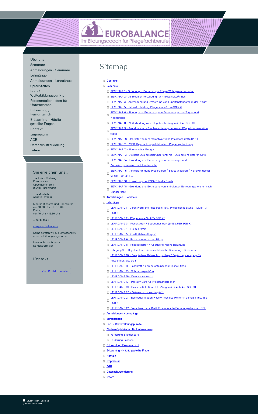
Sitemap (45, 400)
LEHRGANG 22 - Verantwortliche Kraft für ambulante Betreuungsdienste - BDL (158, 308)
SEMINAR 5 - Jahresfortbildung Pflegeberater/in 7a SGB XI (146, 107)
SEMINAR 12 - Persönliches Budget (132, 149)
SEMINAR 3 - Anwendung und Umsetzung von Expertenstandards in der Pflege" (158, 101)
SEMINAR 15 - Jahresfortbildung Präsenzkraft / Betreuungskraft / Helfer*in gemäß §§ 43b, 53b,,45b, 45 (160, 173)
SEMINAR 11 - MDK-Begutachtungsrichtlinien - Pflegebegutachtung (151, 144)
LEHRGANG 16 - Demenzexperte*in (131, 276)
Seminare (112, 85)
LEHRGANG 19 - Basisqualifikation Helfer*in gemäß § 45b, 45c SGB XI (153, 287)
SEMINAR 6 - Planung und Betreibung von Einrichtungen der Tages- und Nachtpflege (154, 115)
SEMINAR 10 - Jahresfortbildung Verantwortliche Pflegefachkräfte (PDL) (154, 138)
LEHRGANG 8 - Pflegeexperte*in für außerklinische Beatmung (147, 244)
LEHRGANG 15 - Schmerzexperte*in (132, 271)
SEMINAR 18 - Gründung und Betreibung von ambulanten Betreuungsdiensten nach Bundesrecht (161, 189)
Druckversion (31, 400)
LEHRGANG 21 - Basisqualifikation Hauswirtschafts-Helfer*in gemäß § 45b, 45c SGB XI (158, 300)
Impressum (113, 361)
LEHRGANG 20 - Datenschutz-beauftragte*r (137, 292)
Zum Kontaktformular (55, 271)
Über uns (111, 80)
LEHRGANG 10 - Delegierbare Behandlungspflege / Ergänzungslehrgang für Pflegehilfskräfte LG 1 (155, 258)
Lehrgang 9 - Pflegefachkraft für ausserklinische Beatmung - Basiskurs (153, 249)
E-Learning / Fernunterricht (122, 345)
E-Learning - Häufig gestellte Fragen (128, 350)
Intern (110, 376)
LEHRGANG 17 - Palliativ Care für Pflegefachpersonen (142, 281)
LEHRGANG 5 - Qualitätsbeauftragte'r (133, 234)
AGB (109, 366)
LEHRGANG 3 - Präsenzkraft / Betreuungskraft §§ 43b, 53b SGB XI (151, 223)
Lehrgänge (112, 202)
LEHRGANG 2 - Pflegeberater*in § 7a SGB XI (137, 218)
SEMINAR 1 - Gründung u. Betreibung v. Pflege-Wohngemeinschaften (152, 91)
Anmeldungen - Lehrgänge (122, 313)
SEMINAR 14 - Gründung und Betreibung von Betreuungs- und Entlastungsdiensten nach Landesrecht (148, 162)
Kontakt (111, 355)
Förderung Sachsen (122, 339)
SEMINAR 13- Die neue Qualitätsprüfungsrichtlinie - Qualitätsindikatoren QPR (158, 154)
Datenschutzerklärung (119, 371)
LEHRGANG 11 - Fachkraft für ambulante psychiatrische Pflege (148, 265)
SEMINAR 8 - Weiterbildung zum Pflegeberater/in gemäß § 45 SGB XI (152, 123)
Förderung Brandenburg (124, 334)
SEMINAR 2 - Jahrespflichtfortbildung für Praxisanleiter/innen (148, 96)
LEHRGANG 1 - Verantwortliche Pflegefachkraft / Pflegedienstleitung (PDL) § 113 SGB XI (158, 210)
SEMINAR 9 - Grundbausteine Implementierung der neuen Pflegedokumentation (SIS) (159, 131)
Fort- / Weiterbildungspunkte (123, 324)
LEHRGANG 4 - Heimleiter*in (128, 228)
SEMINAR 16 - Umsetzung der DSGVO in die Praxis (141, 181)
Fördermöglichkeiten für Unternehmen (129, 329)
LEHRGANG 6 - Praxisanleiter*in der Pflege (136, 239)
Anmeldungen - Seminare (121, 197)
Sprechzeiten (114, 318)
